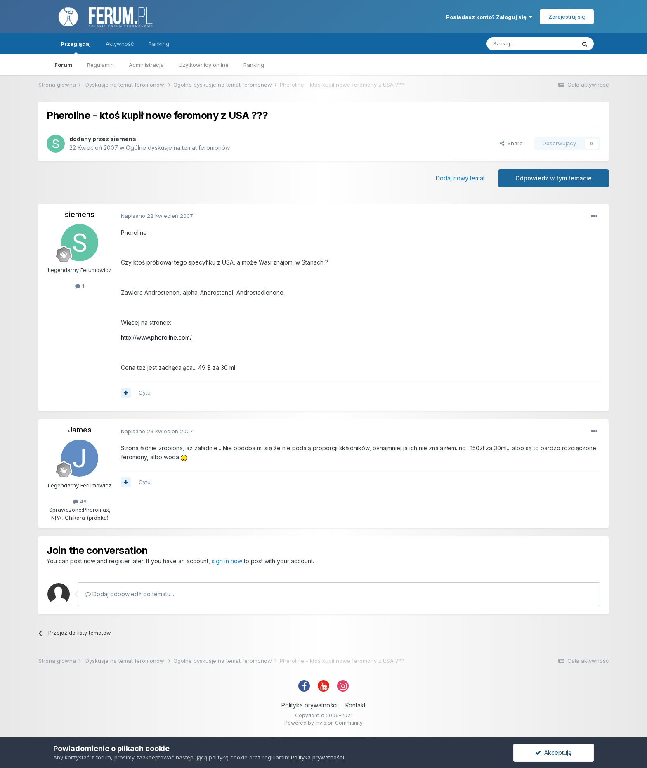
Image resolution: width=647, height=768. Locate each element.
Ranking (253, 64)
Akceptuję (553, 752)
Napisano (157, 216)
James (80, 429)
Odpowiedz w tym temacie (553, 178)
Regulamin (100, 64)
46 (80, 501)
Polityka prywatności (309, 705)
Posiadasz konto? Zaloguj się (489, 17)
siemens (123, 138)
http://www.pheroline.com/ (156, 337)
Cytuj (145, 392)
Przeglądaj (76, 47)
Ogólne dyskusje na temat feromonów (178, 147)
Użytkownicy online (204, 64)
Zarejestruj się (566, 16)
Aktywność (120, 43)
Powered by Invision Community (323, 723)
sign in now (227, 561)
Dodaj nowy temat (460, 178)
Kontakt (355, 705)
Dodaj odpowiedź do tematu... (129, 594)
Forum (63, 64)
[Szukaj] (531, 43)
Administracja (146, 64)
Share (511, 143)
